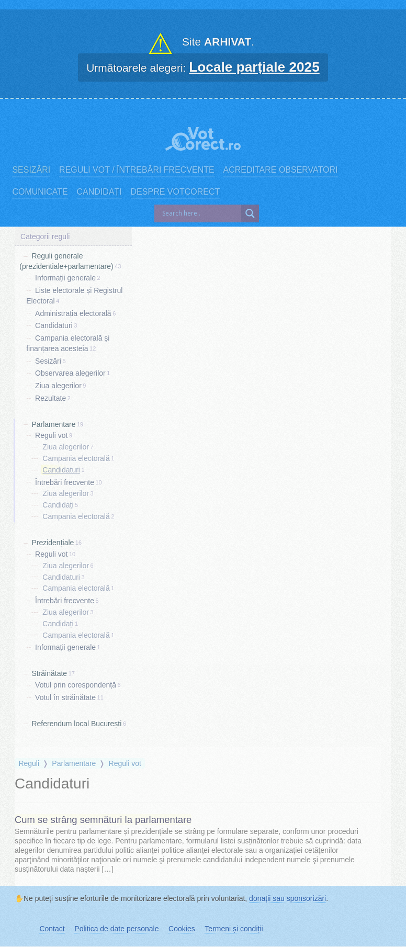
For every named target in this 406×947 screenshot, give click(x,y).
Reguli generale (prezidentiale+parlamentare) (66, 261)
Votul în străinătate (65, 697)
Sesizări (31, 169)
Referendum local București (76, 723)
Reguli (28, 763)
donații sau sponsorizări (287, 898)
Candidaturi (54, 325)
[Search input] (200, 213)
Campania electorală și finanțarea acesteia (67, 343)
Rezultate (50, 398)
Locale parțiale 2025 (254, 67)
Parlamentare (53, 424)
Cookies (181, 929)
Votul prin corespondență (75, 685)
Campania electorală (75, 458)
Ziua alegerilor (58, 385)
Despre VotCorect (175, 191)
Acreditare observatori (280, 169)
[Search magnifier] (250, 213)
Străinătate (49, 673)
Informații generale (65, 278)
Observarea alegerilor (70, 373)
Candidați (99, 191)
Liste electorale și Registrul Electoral (74, 295)
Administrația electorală (73, 313)
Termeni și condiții (234, 929)
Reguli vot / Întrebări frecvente (137, 169)
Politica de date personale (116, 929)
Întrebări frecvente (64, 482)
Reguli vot (51, 435)
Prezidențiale (52, 542)
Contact (51, 929)
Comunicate (39, 191)
